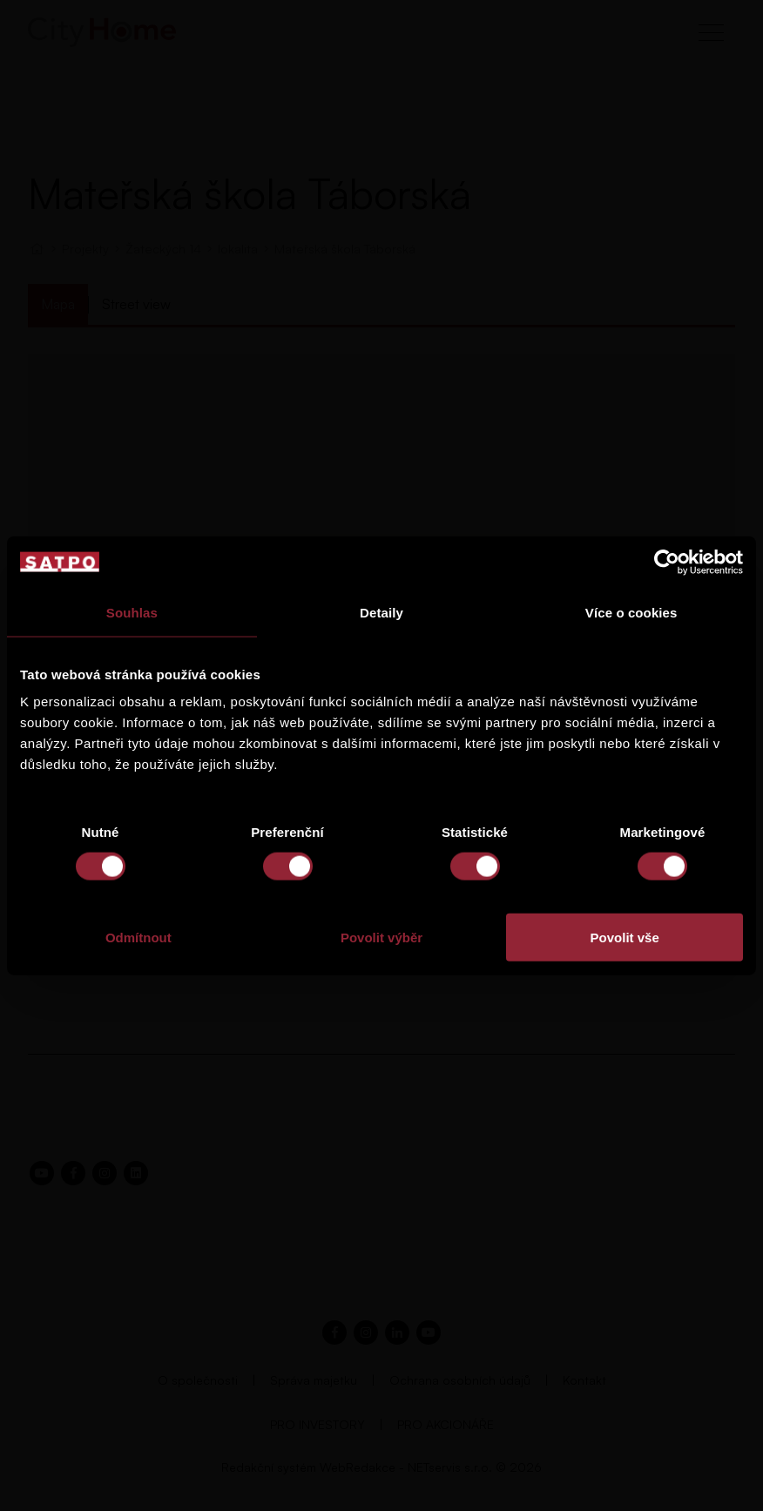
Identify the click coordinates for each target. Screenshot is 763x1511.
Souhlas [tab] (132, 611)
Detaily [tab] (381, 611)
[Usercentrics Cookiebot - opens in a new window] (667, 562)
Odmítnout (138, 937)
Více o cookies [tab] (631, 611)
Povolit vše (625, 937)
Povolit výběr (381, 937)
